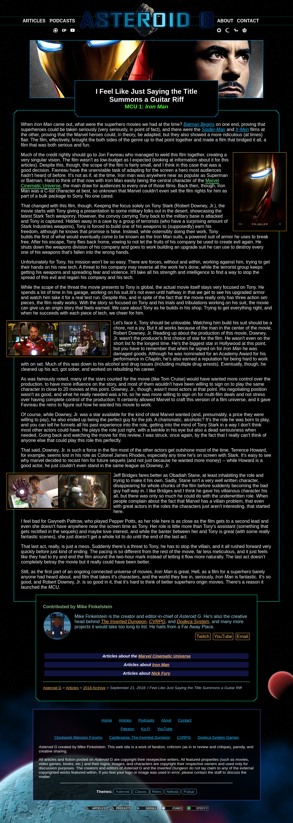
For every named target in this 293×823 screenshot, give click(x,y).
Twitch (202, 636)
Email (242, 636)
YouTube (223, 636)
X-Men (242, 129)
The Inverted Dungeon (123, 621)
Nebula (173, 791)
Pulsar (189, 791)
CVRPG (157, 621)
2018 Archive (94, 688)
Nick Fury (160, 673)
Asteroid (123, 791)
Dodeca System (193, 621)
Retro (156, 791)
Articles (72, 688)
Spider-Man (213, 129)
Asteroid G (52, 688)
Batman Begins (199, 124)
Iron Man (160, 664)
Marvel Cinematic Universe (164, 656)
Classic (141, 791)
